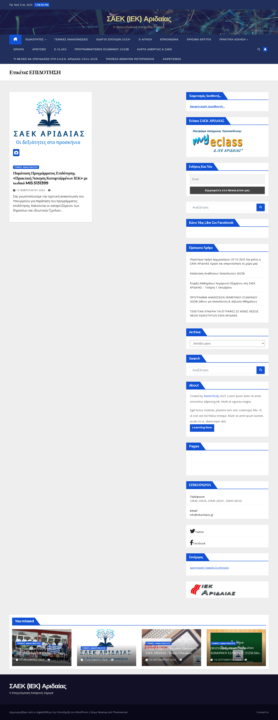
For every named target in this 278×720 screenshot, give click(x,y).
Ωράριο (18, 49)
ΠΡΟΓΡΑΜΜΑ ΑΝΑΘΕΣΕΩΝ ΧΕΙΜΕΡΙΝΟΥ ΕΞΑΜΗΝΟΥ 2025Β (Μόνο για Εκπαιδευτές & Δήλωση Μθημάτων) (235, 653)
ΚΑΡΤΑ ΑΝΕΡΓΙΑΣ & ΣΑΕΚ (154, 49)
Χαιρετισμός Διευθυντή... (207, 106)
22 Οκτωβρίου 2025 (32, 659)
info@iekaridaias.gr (201, 515)
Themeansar (120, 712)
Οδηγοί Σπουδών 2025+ (113, 39)
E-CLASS (60, 49)
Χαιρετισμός (172, 59)
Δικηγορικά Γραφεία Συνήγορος (209, 567)
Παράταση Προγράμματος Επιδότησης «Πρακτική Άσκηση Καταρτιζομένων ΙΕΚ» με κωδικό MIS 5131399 (50, 178)
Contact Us (263, 712)
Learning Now (202, 427)
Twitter (197, 531)
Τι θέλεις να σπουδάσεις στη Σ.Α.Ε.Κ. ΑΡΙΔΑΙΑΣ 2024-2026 (55, 59)
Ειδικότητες (35, 39)
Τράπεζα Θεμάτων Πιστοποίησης (130, 59)
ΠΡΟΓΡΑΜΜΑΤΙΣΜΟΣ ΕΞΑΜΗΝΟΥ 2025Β (102, 49)
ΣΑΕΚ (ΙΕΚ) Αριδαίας (139, 18)
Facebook (198, 542)
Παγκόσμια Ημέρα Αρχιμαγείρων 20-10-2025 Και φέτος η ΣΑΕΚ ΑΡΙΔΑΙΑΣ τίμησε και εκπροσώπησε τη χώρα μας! (40, 653)
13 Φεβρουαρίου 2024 (31, 190)
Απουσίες (39, 49)
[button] (258, 49)
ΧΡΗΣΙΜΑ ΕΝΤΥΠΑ (199, 39)
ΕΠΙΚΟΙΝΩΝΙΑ (169, 39)
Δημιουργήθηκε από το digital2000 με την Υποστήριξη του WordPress (49, 712)
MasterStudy (212, 396)
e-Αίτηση (145, 39)
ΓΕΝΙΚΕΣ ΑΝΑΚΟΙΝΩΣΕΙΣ (71, 39)
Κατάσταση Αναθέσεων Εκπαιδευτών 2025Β (217, 273)
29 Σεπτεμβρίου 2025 (163, 659)
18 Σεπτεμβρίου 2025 (228, 659)
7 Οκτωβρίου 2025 (96, 659)
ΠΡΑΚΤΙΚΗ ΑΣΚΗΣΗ (232, 39)
